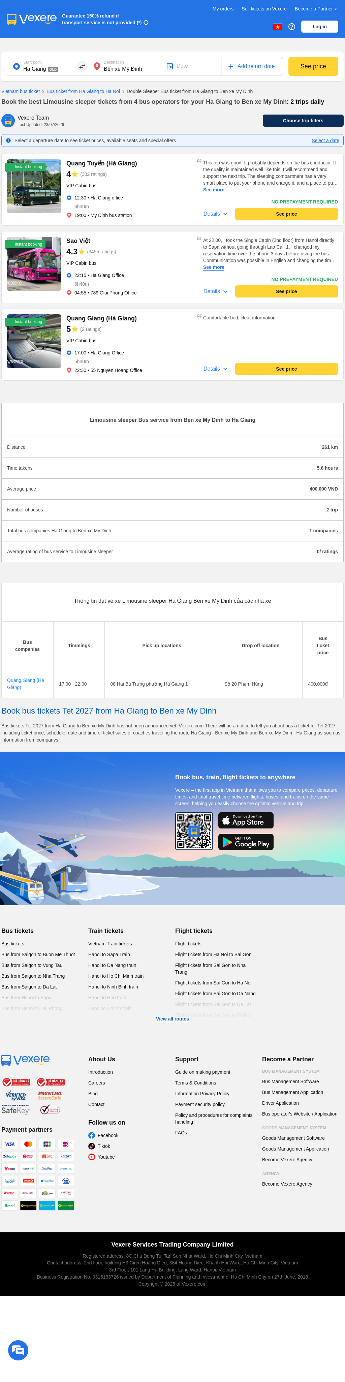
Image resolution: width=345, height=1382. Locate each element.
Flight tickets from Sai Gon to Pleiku (212, 1015)
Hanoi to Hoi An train (109, 1008)
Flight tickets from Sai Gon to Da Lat (213, 1004)
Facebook (108, 1135)
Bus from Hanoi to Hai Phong (31, 1008)
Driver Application (280, 1103)
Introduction (100, 1072)
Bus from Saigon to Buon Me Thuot (38, 954)
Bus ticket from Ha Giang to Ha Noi (80, 91)
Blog (93, 1093)
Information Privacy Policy (202, 1093)
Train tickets (106, 931)
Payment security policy (200, 1104)
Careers (96, 1083)
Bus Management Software (290, 1081)
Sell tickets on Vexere (264, 8)
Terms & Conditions (195, 1083)
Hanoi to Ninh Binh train (113, 987)
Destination (114, 62)
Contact (96, 1104)
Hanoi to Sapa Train (109, 954)
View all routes (172, 1019)
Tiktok (104, 1146)
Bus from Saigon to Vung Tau (31, 965)
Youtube (106, 1157)
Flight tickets (194, 931)
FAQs (181, 1132)
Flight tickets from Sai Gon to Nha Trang (210, 969)
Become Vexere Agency (287, 1159)
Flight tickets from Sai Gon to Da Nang (215, 993)
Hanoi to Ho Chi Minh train (116, 976)
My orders (223, 8)
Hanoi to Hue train (107, 997)
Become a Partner (316, 9)
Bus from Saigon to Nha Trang (33, 976)
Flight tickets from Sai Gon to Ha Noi (213, 982)
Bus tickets (17, 931)
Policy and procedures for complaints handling (214, 1118)
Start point (32, 62)
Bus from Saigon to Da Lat (29, 987)
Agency (271, 1173)
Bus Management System (291, 1071)
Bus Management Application (292, 1092)
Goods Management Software (293, 1138)
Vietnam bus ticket (20, 91)
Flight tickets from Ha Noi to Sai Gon (213, 954)
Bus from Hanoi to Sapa (26, 997)
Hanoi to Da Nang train (112, 965)
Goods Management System (294, 1128)
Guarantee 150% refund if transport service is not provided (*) (102, 19)
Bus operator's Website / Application (299, 1114)
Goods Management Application (295, 1149)
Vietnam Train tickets (110, 943)
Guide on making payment (202, 1072)
